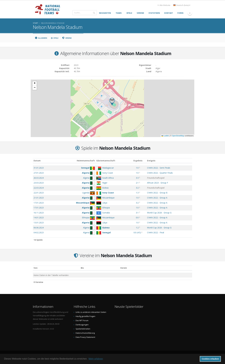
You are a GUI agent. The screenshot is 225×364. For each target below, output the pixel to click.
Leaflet (165, 136)
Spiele (54, 38)
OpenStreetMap (178, 136)
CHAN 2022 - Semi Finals (158, 167)
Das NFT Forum (82, 320)
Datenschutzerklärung (85, 333)
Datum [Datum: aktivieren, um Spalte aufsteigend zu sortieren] (37, 160)
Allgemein (41, 38)
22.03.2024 (39, 187)
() (137, 232)
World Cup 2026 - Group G (159, 212)
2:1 (137, 182)
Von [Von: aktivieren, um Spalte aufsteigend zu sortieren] (35, 267)
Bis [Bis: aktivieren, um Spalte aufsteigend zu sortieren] (82, 267)
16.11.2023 (39, 212)
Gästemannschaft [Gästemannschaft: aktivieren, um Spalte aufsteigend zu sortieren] (105, 160)
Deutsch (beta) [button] (181, 5)
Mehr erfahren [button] (96, 359)
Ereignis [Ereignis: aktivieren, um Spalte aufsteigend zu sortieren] (151, 160)
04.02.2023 (39, 232)
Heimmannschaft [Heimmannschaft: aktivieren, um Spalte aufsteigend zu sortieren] (86, 160)
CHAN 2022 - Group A (157, 197)
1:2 (137, 227)
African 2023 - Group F (157, 182)
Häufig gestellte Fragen (85, 316)
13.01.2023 (39, 222)
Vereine (67, 38)
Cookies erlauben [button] (210, 359)
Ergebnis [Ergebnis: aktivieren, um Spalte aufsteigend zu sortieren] (137, 160)
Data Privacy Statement (85, 337)
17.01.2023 (39, 202)
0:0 (137, 217)
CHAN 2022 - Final (155, 232)
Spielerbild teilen (83, 329)
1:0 (137, 167)
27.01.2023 (39, 172)
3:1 (137, 212)
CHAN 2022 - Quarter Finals (160, 172)
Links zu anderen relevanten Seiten (91, 312)
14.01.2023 (39, 217)
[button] (112, 101)
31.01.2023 (39, 167)
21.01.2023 (39, 197)
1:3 (137, 192)
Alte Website (164, 5)
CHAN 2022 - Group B (157, 192)
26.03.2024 (39, 177)
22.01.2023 (39, 192)
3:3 (137, 177)
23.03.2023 (39, 182)
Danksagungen (82, 324)
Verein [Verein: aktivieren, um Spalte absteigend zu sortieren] (123, 267)
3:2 (137, 187)
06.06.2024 (39, 227)
